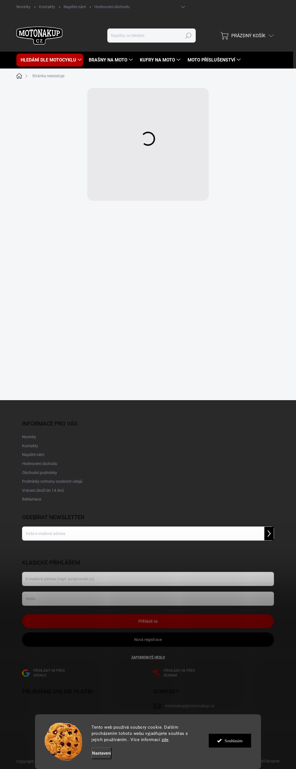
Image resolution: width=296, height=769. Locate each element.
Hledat (188, 35)
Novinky (23, 7)
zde (165, 739)
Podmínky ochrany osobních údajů (52, 481)
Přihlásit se (148, 621)
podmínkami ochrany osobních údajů (97, 548)
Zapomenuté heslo (148, 657)
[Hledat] (151, 35)
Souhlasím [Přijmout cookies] (233, 741)
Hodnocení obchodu (112, 7)
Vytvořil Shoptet (266, 761)
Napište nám (75, 7)
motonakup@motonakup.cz (189, 706)
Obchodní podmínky (39, 472)
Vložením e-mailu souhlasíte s (74, 548)
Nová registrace (148, 639)
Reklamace (31, 499)
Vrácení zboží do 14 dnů (43, 490)
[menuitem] (49, 60)
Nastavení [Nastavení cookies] (101, 753)
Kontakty (47, 7)
